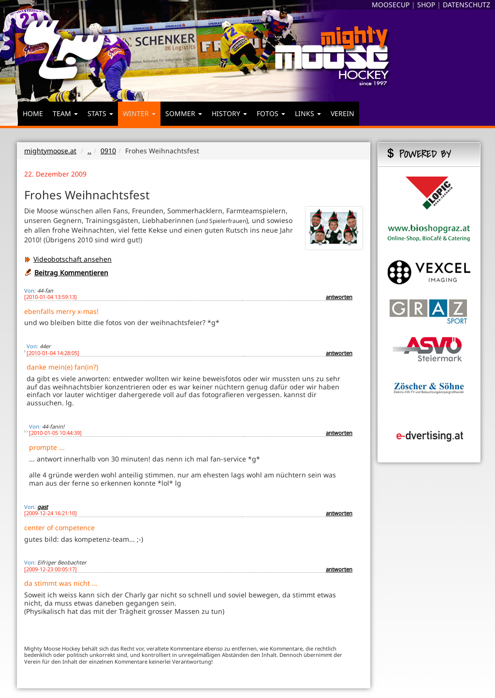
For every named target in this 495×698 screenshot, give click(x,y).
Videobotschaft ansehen (68, 259)
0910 (108, 150)
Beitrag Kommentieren (71, 272)
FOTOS (271, 113)
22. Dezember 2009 (55, 173)
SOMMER (183, 113)
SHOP (426, 4)
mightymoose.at (50, 150)
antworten (339, 296)
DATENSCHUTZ (466, 4)
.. (89, 150)
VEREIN (342, 113)
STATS (100, 113)
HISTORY (229, 113)
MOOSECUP (390, 4)
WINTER (139, 113)
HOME (33, 113)
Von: (30, 290)
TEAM (65, 113)
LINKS (308, 113)
